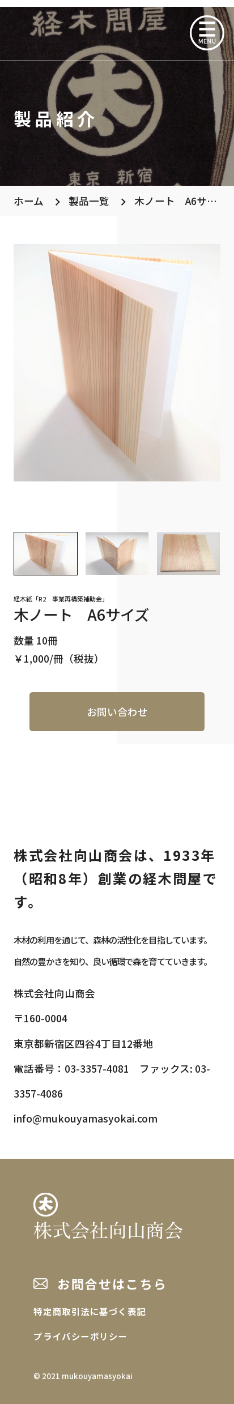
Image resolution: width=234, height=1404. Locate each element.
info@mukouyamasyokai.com (86, 1118)
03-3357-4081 (97, 1068)
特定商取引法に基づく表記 (89, 1311)
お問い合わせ (117, 712)
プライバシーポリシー (80, 1336)
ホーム (29, 201)
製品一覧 (89, 201)
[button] (46, 553)
